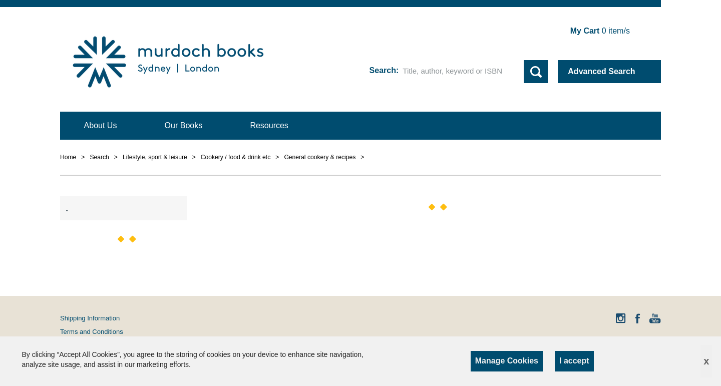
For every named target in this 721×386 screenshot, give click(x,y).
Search (383, 70)
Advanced (601, 71)
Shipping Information (90, 318)
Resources (269, 125)
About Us (100, 125)
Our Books (184, 125)
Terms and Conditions (91, 331)
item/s (600, 31)
